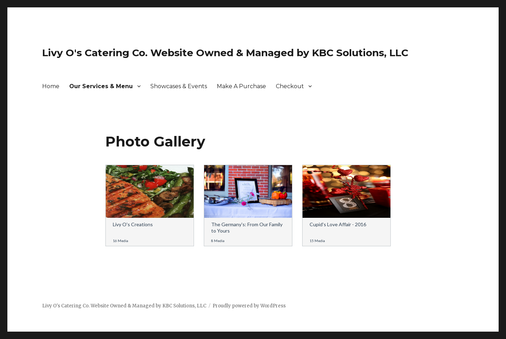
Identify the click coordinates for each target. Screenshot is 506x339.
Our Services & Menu (101, 86)
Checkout (290, 86)
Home (50, 86)
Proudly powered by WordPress (249, 306)
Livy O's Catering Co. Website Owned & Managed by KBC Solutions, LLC (225, 53)
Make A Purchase (241, 86)
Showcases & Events (178, 86)
